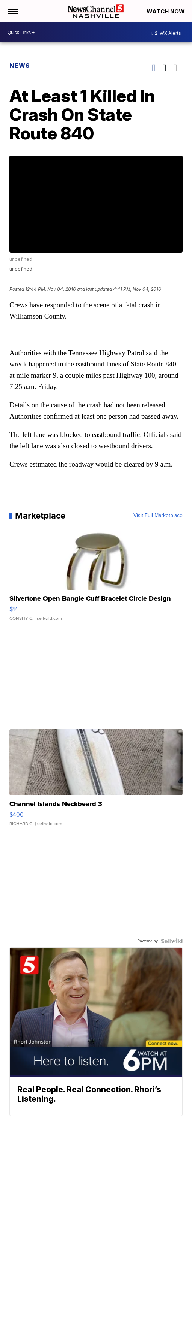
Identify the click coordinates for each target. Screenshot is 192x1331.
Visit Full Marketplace (158, 515)
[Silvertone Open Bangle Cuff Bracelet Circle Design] (96, 576)
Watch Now (166, 11)
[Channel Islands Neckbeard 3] (96, 781)
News (19, 65)
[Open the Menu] (13, 11)
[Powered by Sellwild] (172, 941)
